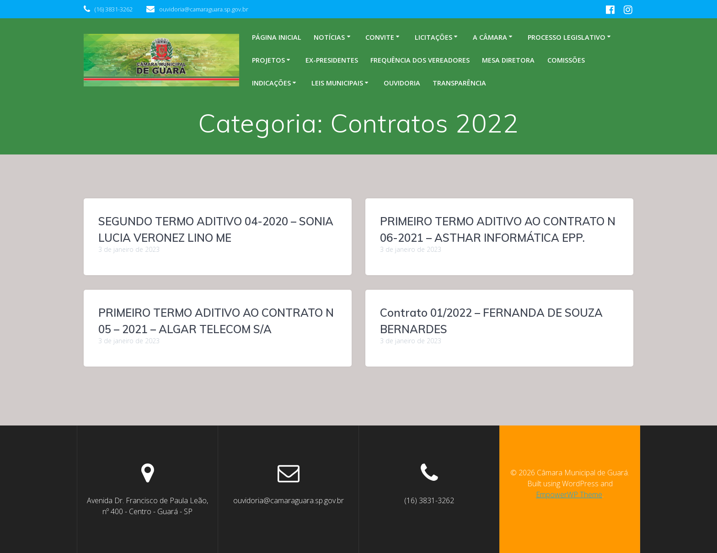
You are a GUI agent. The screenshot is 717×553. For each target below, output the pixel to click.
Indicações (271, 83)
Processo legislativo (566, 37)
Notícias (329, 37)
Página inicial (276, 37)
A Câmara (490, 37)
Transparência (459, 83)
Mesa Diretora (508, 60)
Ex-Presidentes (331, 60)
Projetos (268, 60)
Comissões (566, 60)
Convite (379, 37)
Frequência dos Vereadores (420, 60)
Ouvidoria (402, 83)
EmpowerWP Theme (569, 494)
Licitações (433, 37)
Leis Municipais (337, 83)
